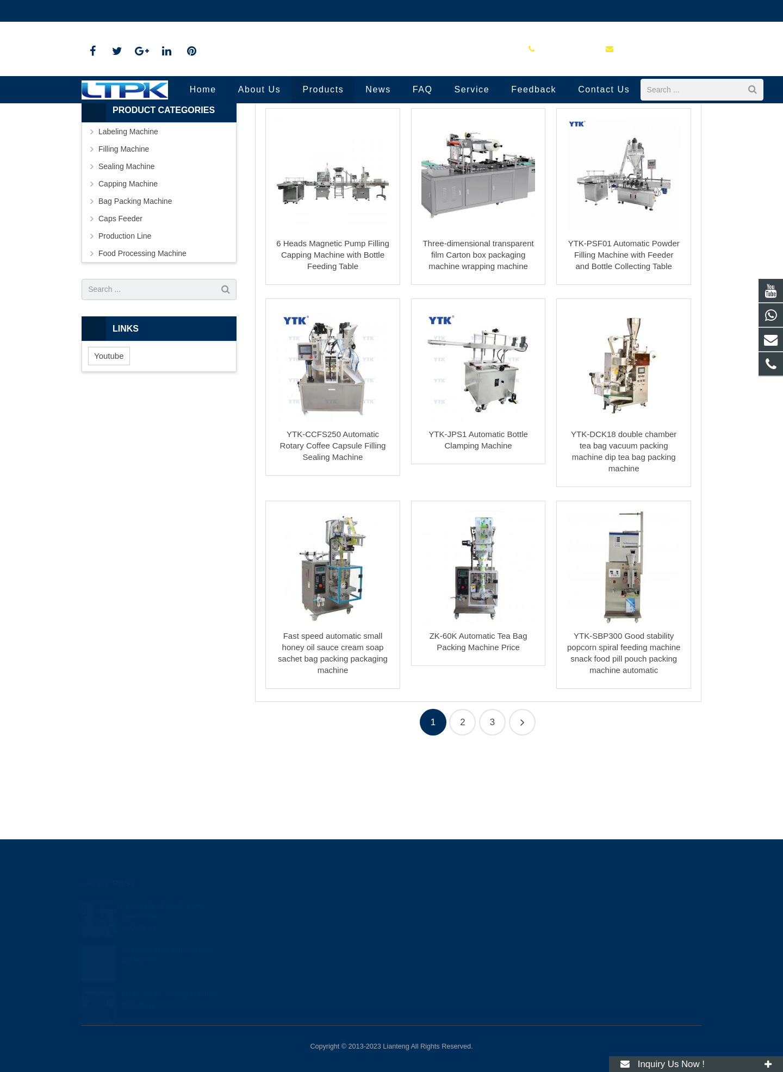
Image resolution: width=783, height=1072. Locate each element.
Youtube (109, 438)
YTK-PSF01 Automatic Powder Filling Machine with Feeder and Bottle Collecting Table (624, 338)
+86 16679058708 (120, 11)
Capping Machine (128, 266)
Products (377, 152)
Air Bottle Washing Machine (166, 940)
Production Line (391, 131)
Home (341, 152)
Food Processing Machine (142, 336)
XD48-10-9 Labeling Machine (169, 984)
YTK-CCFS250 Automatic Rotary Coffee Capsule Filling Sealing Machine (333, 528)
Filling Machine (123, 231)
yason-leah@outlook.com (211, 11)
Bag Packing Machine (135, 283)
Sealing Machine (126, 249)
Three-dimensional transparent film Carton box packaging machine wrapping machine (477, 338)
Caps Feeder (120, 301)
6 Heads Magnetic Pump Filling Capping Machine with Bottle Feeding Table (332, 338)
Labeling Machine (128, 214)
